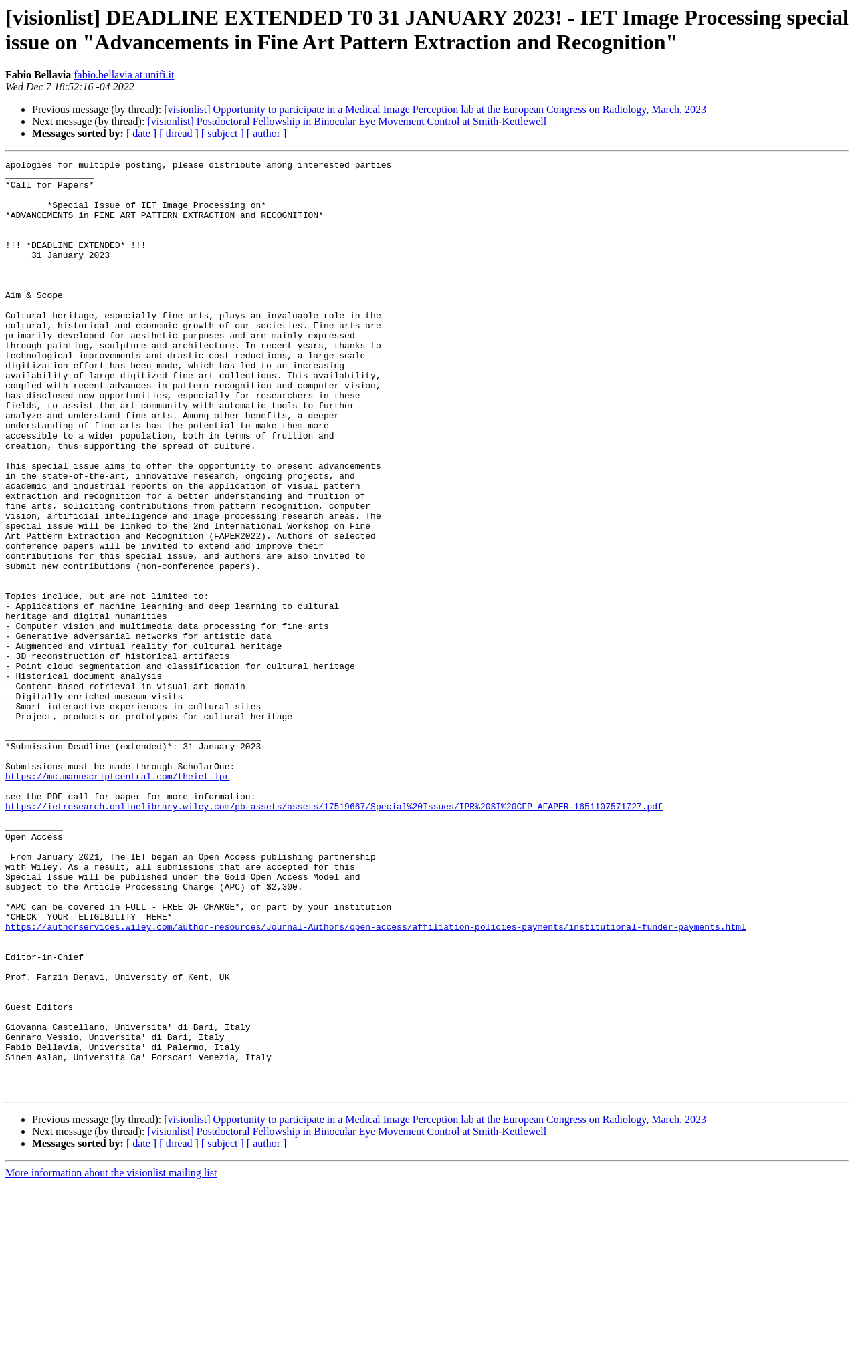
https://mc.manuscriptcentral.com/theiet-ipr (117, 900)
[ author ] (267, 133)
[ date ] (141, 133)
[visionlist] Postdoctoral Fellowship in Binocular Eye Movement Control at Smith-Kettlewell (346, 121)
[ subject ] (222, 133)
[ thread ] (179, 133)
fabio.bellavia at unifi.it (124, 74)
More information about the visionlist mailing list (111, 1359)
